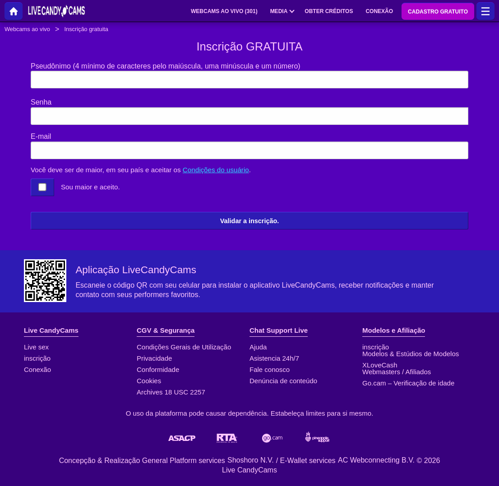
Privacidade (154, 358)
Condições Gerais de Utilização (184, 347)
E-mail (41, 136)
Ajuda (258, 347)
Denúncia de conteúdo (283, 381)
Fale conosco (270, 369)
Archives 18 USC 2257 (171, 392)
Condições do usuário (216, 170)
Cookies (149, 381)
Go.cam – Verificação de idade (408, 383)
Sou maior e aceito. (90, 187)
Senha (41, 102)
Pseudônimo (165, 66)
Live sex (36, 347)
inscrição (37, 358)
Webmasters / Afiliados (396, 372)
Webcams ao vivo (27, 29)
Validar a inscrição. (249, 221)
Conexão (37, 369)
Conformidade (158, 369)
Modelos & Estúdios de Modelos (410, 354)
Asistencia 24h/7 (274, 358)
